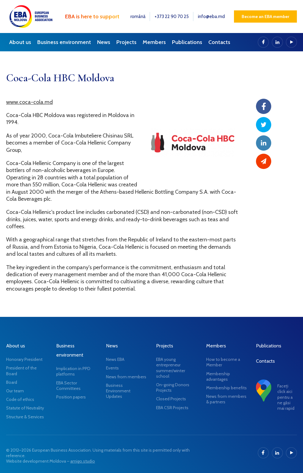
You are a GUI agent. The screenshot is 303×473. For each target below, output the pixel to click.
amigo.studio (82, 461)
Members (154, 42)
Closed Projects (171, 399)
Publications (187, 42)
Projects (126, 42)
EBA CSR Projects (172, 407)
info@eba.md (211, 16)
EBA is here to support (92, 16)
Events (112, 368)
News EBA (115, 359)
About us (20, 42)
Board (11, 382)
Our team (15, 391)
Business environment (64, 42)
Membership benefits (226, 388)
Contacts (219, 42)
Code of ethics (20, 399)
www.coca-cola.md (29, 102)
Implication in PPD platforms (73, 371)
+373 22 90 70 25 (172, 16)
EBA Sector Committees (68, 385)
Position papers (71, 397)
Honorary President (24, 359)
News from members (126, 377)
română (137, 16)
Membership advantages (218, 376)
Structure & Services (25, 417)
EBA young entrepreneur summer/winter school (170, 368)
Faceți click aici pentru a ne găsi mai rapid (285, 397)
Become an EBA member (265, 16)
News (103, 42)
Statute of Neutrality (25, 408)
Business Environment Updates (118, 391)
